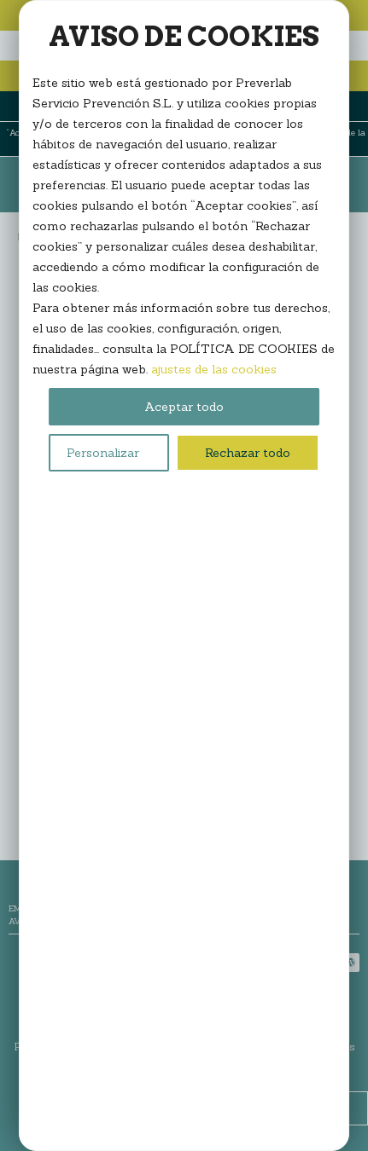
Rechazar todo (247, 452)
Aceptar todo (184, 406)
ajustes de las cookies (214, 369)
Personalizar (103, 452)
